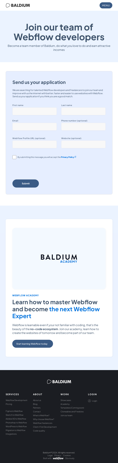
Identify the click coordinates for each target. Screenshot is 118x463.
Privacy (57, 455)
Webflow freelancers (42, 423)
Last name (66, 105)
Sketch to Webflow (14, 415)
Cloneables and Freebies (72, 411)
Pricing (9, 404)
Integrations (11, 434)
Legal (50, 455)
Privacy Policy (67, 157)
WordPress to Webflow (16, 426)
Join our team (67, 415)
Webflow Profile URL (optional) (28, 138)
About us (37, 400)
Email (15, 120)
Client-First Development (45, 427)
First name (18, 105)
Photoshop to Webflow (16, 422)
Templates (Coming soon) (72, 408)
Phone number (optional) (74, 120)
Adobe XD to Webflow (16, 419)
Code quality (39, 430)
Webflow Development (16, 400)
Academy (65, 404)
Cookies (67, 455)
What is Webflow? (41, 415)
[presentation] (35, 170)
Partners (36, 408)
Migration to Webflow (15, 430)
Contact (37, 411)
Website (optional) (71, 138)
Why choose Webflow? (43, 419)
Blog (35, 404)
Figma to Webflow (14, 411)
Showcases (66, 400)
